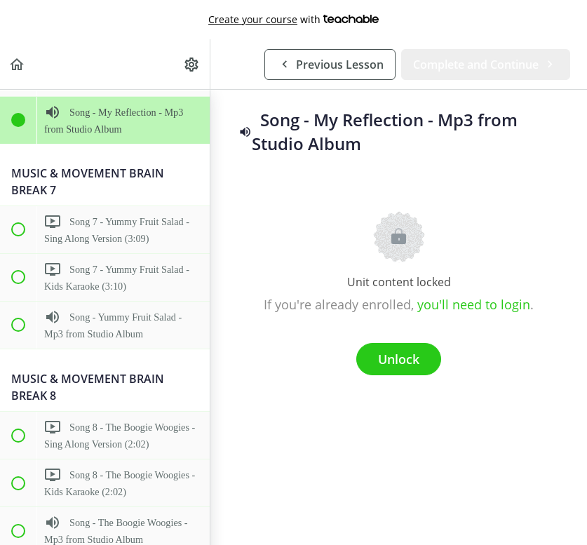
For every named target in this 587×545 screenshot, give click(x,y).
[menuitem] (192, 64)
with (293, 20)
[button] (17, 64)
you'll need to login (473, 304)
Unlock (398, 359)
